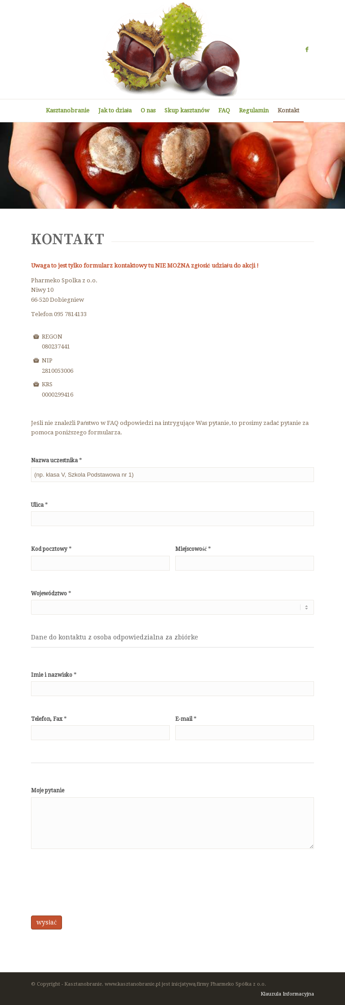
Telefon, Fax (49, 718)
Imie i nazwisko (54, 674)
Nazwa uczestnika (56, 460)
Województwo (51, 593)
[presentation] (99, 884)
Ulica (39, 504)
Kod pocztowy (51, 548)
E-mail (186, 718)
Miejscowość (193, 548)
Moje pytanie (47, 790)
